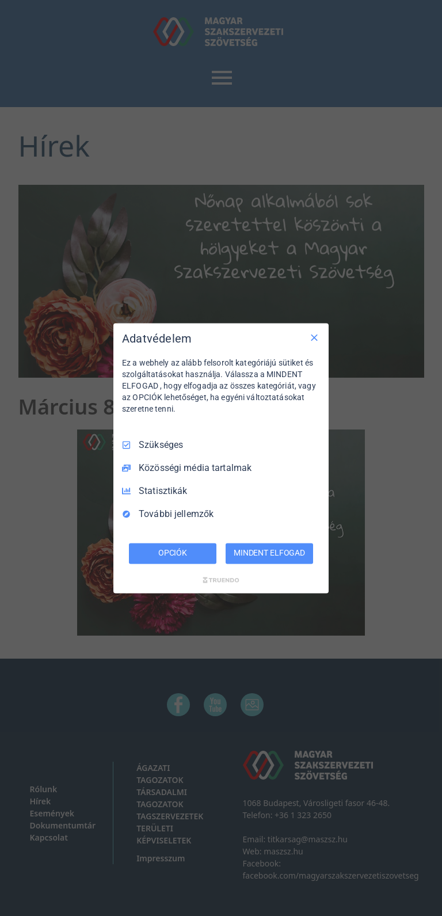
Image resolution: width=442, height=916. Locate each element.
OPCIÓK (172, 552)
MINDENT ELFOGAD (269, 552)
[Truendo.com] (221, 579)
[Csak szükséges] (314, 337)
